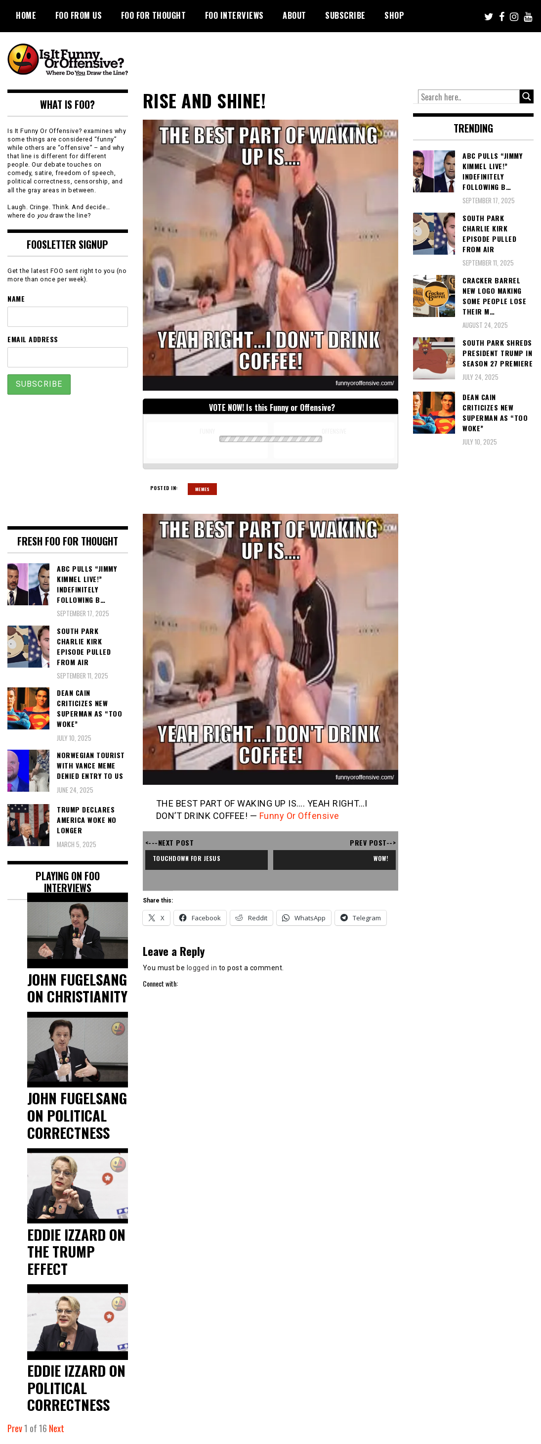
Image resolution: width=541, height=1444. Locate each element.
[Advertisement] (349, 59)
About (294, 15)
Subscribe (345, 15)
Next (56, 1428)
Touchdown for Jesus (187, 858)
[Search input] (469, 97)
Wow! (381, 858)
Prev (14, 1428)
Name (16, 298)
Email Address (32, 339)
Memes (202, 489)
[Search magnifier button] (527, 96)
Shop (394, 15)
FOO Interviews (234, 15)
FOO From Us (78, 15)
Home (26, 15)
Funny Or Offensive (299, 816)
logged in (202, 968)
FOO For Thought (153, 15)
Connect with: (160, 983)
